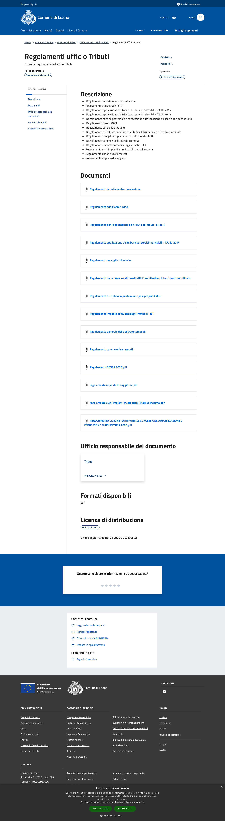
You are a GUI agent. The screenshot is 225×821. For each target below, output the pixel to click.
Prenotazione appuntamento (82, 773)
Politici (24, 740)
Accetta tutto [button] (100, 808)
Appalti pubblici (75, 740)
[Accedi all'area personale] (188, 4)
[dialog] (112, 802)
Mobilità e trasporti (77, 757)
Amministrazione (44, 42)
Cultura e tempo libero (79, 723)
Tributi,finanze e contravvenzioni (130, 728)
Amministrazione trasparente (128, 773)
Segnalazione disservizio (80, 779)
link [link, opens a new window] (142, 802)
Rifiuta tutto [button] (125, 808)
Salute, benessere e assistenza (129, 739)
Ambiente (118, 734)
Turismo (71, 751)
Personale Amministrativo (34, 745)
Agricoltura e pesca (123, 751)
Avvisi (162, 728)
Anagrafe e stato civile (79, 717)
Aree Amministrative (32, 723)
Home (27, 42)
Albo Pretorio (120, 779)
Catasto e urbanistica (78, 745)
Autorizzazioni (120, 745)
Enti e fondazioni (29, 734)
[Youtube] (173, 17)
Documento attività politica (94, 42)
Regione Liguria (29, 4)
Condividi (166, 57)
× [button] (221, 787)
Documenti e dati (66, 42)
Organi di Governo (30, 717)
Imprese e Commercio (78, 734)
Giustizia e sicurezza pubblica (128, 723)
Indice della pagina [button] (37, 89)
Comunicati (165, 723)
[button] (112, 815)
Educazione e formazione (126, 717)
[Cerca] (200, 17)
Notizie (163, 717)
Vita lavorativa (74, 728)
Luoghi (163, 744)
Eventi (162, 749)
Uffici (23, 728)
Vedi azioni (167, 64)
